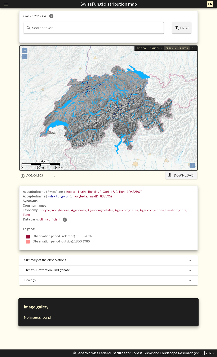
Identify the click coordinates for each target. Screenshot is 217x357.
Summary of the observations (108, 260)
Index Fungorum (59, 196)
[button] (38, 175)
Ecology (108, 280)
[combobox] (94, 28)
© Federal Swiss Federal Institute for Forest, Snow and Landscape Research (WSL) (138, 353)
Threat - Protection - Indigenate (108, 270)
